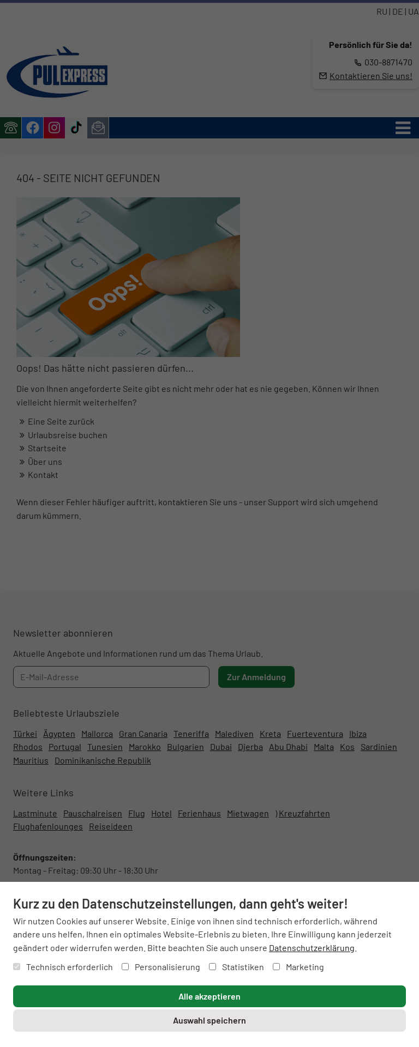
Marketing (298, 966)
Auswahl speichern (209, 1020)
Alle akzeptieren (209, 996)
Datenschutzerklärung (312, 947)
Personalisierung (161, 966)
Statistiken (236, 966)
